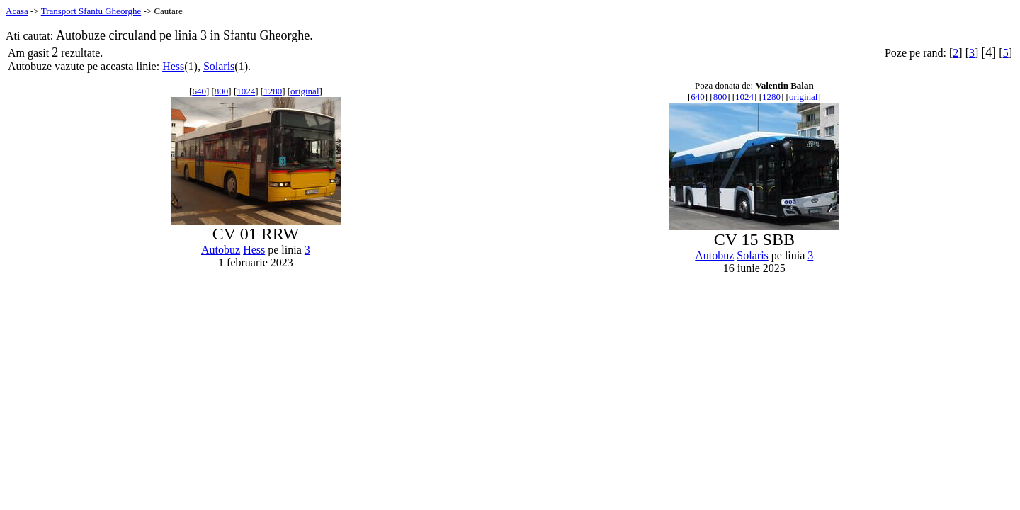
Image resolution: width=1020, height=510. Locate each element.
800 (222, 91)
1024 (246, 91)
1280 (273, 91)
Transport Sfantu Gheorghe (91, 11)
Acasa (17, 11)
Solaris (218, 66)
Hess (173, 66)
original (304, 91)
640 (199, 91)
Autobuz (220, 250)
